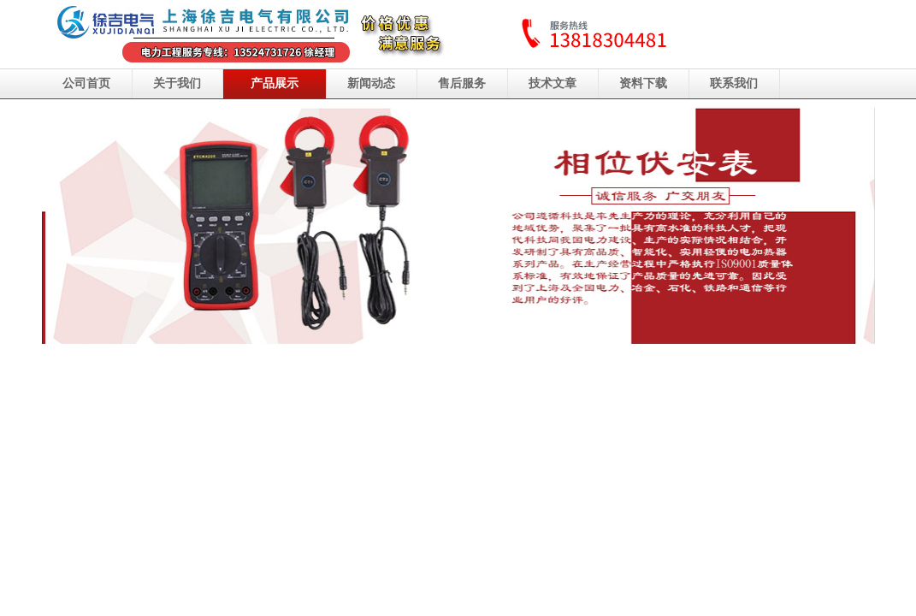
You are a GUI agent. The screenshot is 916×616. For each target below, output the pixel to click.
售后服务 (462, 83)
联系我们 (734, 83)
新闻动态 (371, 83)
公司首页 (86, 83)
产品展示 (274, 83)
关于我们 (177, 83)
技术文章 (552, 83)
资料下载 (643, 83)
